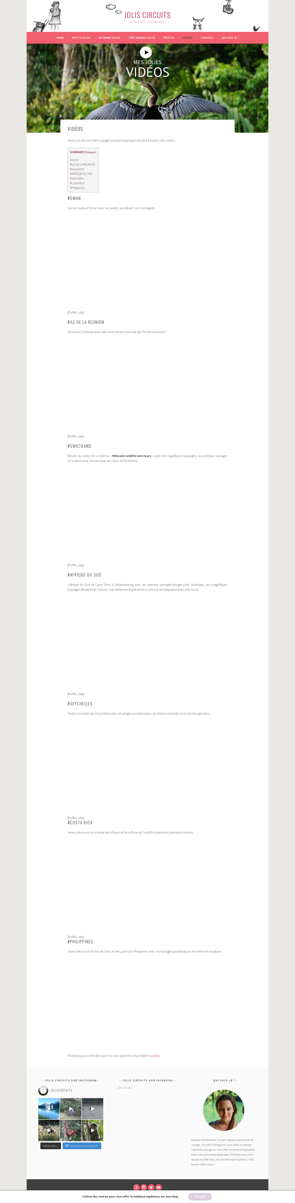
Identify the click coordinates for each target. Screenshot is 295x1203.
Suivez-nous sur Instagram (82, 1146)
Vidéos (187, 37)
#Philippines (77, 188)
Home (60, 37)
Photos (169, 37)
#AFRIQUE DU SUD (81, 174)
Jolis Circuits (147, 14)
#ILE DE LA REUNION (82, 164)
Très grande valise (141, 37)
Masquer (90, 152)
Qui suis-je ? (230, 37)
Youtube (154, 1056)
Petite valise (81, 37)
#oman (74, 160)
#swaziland (77, 169)
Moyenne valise (109, 37)
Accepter (200, 1197)
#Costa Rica (77, 183)
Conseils (207, 37)
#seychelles (77, 178)
